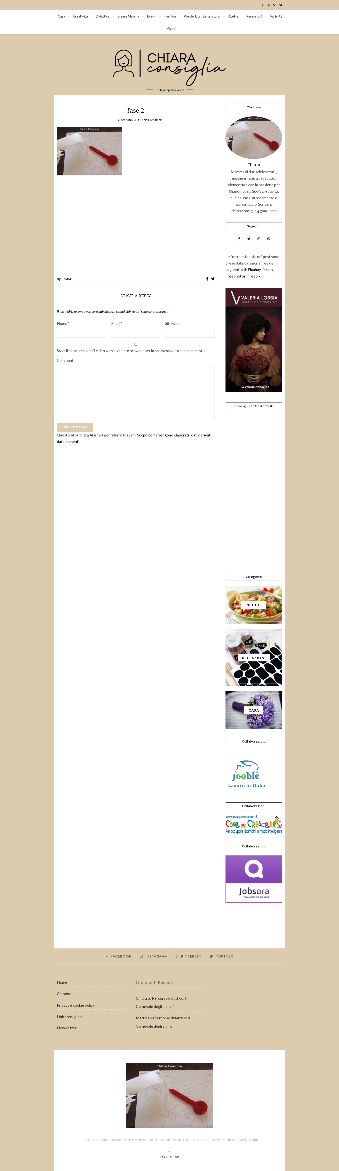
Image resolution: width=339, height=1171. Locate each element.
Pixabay (254, 269)
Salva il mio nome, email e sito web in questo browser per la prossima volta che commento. (131, 350)
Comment (65, 360)
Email (116, 323)
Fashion (170, 16)
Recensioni (254, 16)
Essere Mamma (128, 16)
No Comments (153, 120)
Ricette (233, 16)
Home (62, 982)
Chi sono (64, 993)
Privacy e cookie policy (76, 1005)
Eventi (151, 16)
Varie (274, 16)
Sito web (172, 323)
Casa (61, 16)
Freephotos (235, 276)
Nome (63, 323)
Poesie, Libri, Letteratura (202, 16)
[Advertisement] (136, 226)
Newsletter (67, 1027)
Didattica (102, 16)
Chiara (66, 279)
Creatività (80, 16)
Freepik (254, 276)
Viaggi (171, 28)
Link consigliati (69, 1016)
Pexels (267, 269)
